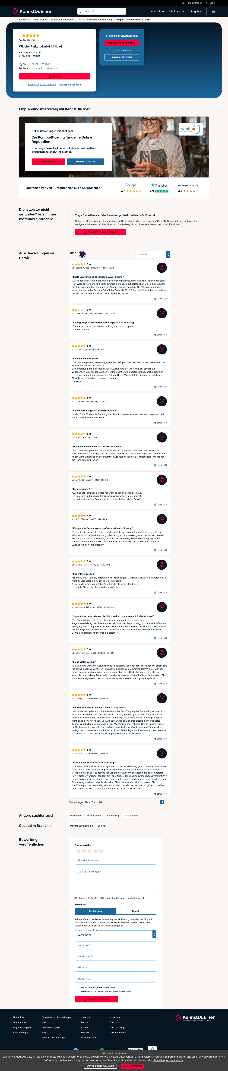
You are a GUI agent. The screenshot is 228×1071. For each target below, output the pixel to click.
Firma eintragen (21, 1032)
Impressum (115, 1017)
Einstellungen (64, 1017)
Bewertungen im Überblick (42, 84)
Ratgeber (195, 11)
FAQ (44, 1032)
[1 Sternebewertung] (78, 850)
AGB (85, 987)
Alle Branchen (177, 11)
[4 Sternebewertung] (95, 850)
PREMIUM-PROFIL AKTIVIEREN (122, 43)
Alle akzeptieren (132, 1066)
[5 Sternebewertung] (101, 850)
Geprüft (160, 299)
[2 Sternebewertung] (83, 850)
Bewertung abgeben (70, 84)
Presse (84, 1022)
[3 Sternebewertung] (89, 850)
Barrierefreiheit (89, 1037)
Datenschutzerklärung (93, 991)
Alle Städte (157, 11)
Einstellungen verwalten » (168, 1060)
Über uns (85, 1017)
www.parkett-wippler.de (45, 68)
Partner (85, 1027)
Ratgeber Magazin (22, 1027)
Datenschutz (48, 1017)
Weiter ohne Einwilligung (100, 1066)
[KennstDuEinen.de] (32, 11)
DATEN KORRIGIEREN (122, 57)
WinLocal (114, 1022)
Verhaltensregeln (136, 898)
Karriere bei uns (117, 1032)
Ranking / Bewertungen (54, 1037)
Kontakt (85, 1032)
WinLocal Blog (117, 1027)
